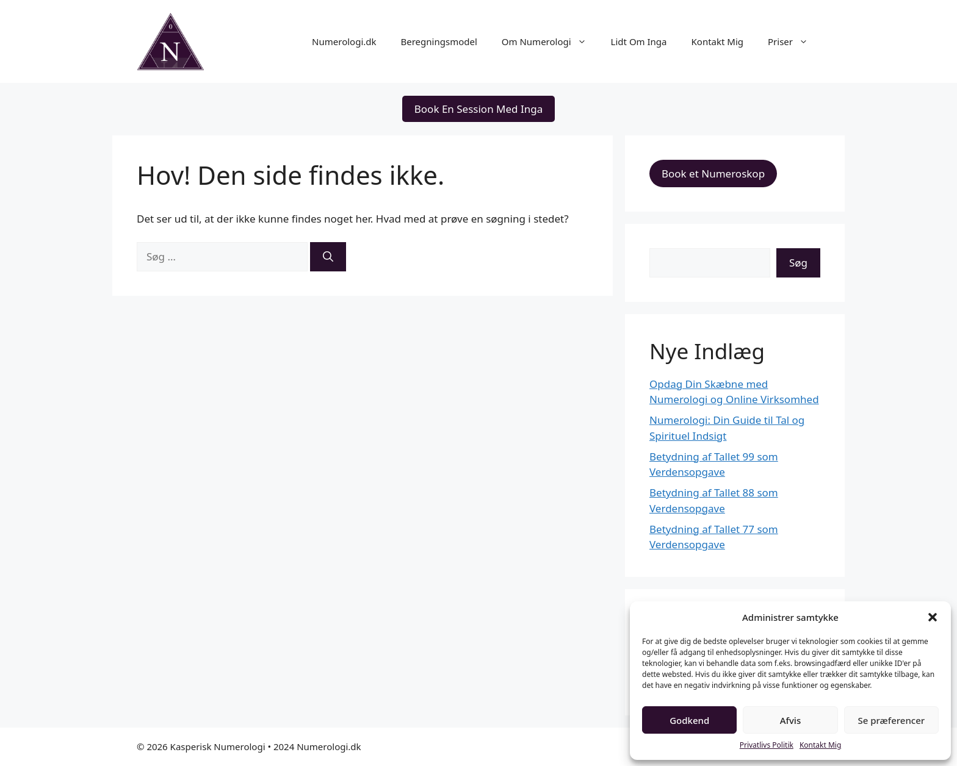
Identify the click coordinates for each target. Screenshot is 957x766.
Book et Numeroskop (713, 173)
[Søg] (328, 256)
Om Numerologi (550, 41)
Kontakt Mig (820, 745)
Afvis (790, 720)
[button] (932, 617)
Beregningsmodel (439, 41)
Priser (794, 41)
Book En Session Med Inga (478, 109)
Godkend (689, 720)
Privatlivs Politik (766, 745)
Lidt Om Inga (639, 41)
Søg (798, 263)
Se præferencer (891, 720)
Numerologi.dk (344, 41)
